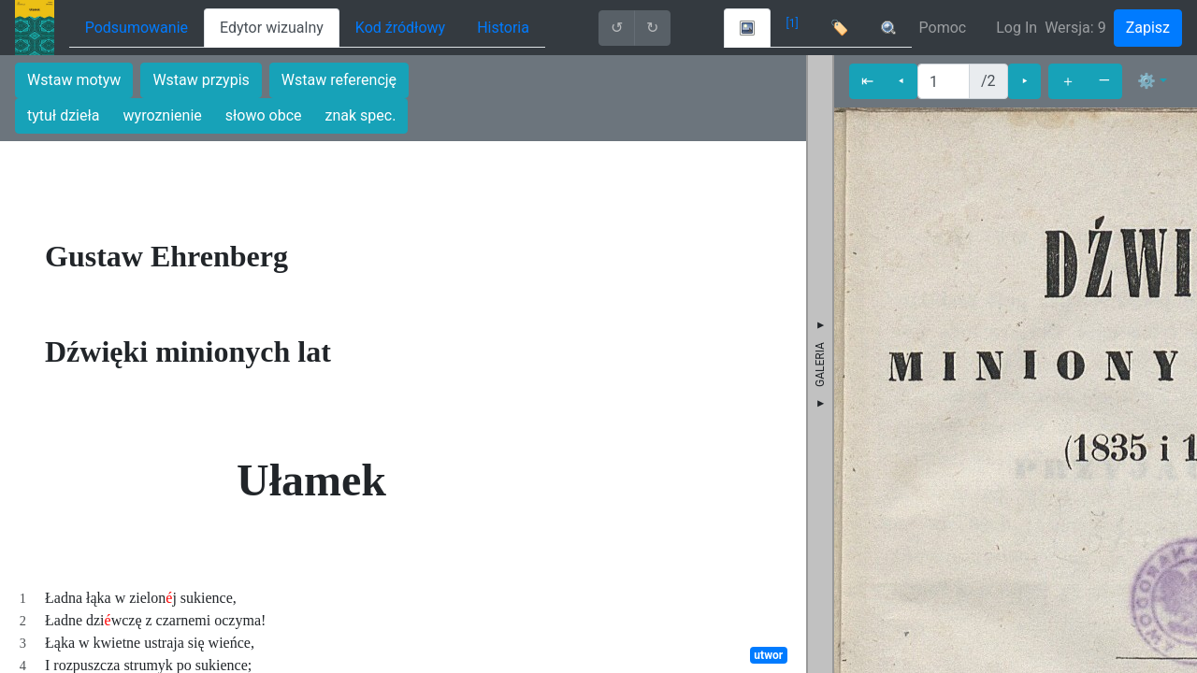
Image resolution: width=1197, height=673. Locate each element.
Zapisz (1148, 27)
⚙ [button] (1146, 81)
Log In (1016, 27)
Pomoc (943, 27)
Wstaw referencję (339, 80)
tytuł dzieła (63, 115)
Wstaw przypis (200, 80)
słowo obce (263, 115)
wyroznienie (162, 115)
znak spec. (361, 115)
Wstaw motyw (74, 80)
